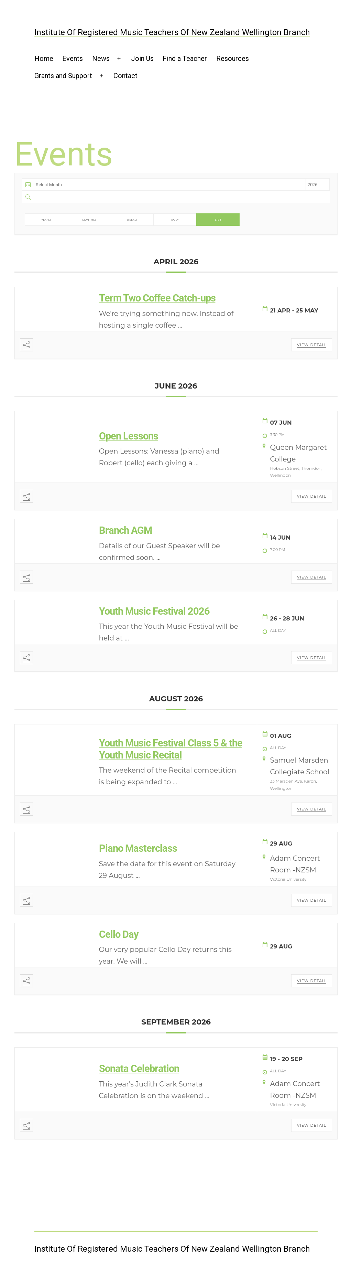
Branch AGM (125, 530)
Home (43, 58)
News (101, 58)
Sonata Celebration (139, 1068)
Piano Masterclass (138, 848)
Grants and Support (63, 76)
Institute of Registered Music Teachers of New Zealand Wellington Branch (172, 32)
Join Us (142, 58)
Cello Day (119, 934)
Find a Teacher (185, 58)
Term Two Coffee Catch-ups (157, 298)
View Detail (311, 344)
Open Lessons (128, 436)
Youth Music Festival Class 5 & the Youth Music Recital (170, 749)
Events (72, 58)
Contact (125, 76)
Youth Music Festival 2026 (154, 611)
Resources (232, 58)
